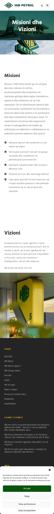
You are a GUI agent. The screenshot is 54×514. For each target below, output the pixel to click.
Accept (27, 488)
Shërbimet (9, 399)
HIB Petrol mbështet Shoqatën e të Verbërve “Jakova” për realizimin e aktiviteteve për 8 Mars (26, 436)
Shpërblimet (10, 404)
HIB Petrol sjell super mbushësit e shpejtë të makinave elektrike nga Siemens (25, 451)
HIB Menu (8, 361)
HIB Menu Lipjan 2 (12, 366)
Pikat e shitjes (10, 389)
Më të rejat (9, 385)
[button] (49, 469)
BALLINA (8, 356)
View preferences (27, 504)
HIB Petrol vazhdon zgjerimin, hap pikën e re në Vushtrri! (26, 443)
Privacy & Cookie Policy (27, 510)
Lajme (7, 380)
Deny (27, 496)
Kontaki (7, 375)
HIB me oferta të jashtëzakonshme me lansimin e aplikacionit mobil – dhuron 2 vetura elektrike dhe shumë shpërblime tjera (27, 427)
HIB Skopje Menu (12, 370)
